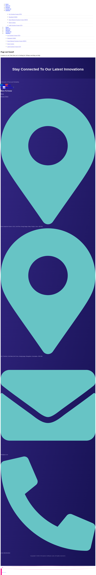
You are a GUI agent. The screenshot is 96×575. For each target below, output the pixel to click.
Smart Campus (12, 22)
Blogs (2, 94)
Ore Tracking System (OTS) (15, 14)
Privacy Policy (4, 96)
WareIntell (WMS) (13, 17)
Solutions (10, 33)
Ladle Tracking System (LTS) (15, 25)
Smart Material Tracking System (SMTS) (18, 19)
